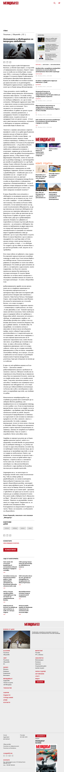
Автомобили (39, 673)
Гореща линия (8, 697)
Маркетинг (39, 650)
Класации (38, 662)
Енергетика (6, 673)
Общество (6, 654)
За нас (5, 735)
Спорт (37, 676)
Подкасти (6, 695)
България (6, 650)
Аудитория (6, 737)
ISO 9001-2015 (23, 737)
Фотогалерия (39, 660)
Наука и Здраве (40, 671)
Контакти (6, 702)
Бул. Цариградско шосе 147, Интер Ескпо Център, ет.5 (14, 763)
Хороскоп (38, 664)
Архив (5, 700)
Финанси (5, 669)
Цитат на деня (39, 668)
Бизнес (5, 667)
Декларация (6, 739)
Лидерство (6, 680)
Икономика (6, 675)
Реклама (37, 652)
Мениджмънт (7, 678)
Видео (37, 678)
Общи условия (7, 744)
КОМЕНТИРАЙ (10, 549)
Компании (6, 671)
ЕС (4, 664)
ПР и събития (39, 654)
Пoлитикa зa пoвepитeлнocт (11, 746)
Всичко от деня (8, 629)
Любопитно (39, 658)
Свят (5, 30)
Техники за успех (8, 682)
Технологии (7, 688)
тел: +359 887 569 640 (9, 765)
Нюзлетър (40, 681)
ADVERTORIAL (41, 35)
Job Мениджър (7, 684)
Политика (6, 652)
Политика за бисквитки (9, 748)
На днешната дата (40, 666)
